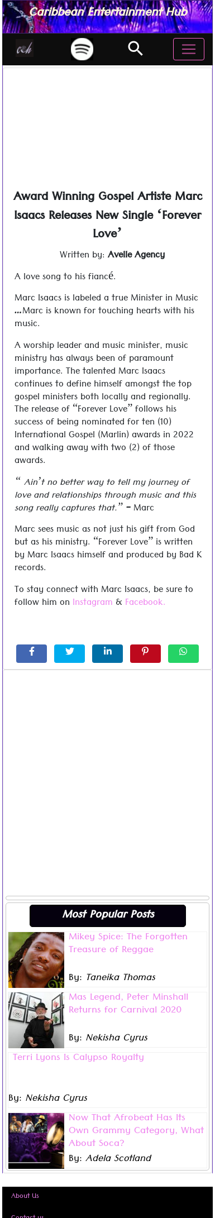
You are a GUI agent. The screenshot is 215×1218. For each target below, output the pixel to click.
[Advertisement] (104, 782)
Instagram (93, 604)
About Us (25, 1197)
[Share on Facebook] (31, 653)
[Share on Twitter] (69, 653)
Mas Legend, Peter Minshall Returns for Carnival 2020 (128, 1004)
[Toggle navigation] (188, 49)
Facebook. (145, 604)
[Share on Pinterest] (145, 653)
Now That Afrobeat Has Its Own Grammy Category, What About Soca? (136, 1132)
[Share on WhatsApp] (183, 653)
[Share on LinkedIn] (107, 653)
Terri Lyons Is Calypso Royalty (78, 1059)
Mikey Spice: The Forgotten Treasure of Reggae (128, 944)
